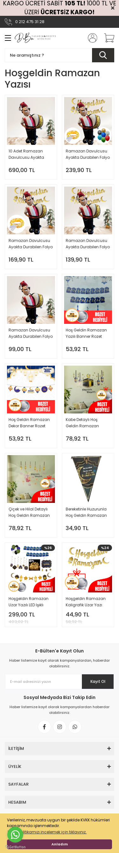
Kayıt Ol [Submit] (97, 681)
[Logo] (35, 38)
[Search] (59, 55)
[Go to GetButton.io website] (15, 847)
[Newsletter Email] (59, 681)
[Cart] (107, 38)
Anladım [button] (59, 844)
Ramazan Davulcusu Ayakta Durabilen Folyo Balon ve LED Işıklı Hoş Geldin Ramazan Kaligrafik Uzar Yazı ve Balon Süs (88, 154)
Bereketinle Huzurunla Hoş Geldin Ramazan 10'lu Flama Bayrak (86, 512)
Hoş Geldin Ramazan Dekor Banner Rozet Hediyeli (29, 423)
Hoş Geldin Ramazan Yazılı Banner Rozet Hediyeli (86, 333)
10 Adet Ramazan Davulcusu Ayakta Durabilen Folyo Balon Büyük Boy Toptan (29, 154)
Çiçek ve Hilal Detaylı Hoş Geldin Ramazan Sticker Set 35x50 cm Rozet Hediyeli (29, 512)
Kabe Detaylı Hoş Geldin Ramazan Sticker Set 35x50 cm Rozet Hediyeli (86, 423)
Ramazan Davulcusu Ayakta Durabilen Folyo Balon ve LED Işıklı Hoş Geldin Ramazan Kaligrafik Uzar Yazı (31, 244)
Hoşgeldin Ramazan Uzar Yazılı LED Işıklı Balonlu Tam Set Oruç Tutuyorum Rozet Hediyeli (30, 602)
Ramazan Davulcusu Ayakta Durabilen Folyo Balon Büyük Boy (31, 333)
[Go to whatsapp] (15, 835)
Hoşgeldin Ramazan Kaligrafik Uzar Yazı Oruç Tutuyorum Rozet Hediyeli (87, 602)
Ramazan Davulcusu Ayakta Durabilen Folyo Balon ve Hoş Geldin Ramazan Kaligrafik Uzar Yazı (88, 244)
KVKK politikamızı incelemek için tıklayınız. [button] (47, 832)
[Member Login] (90, 38)
